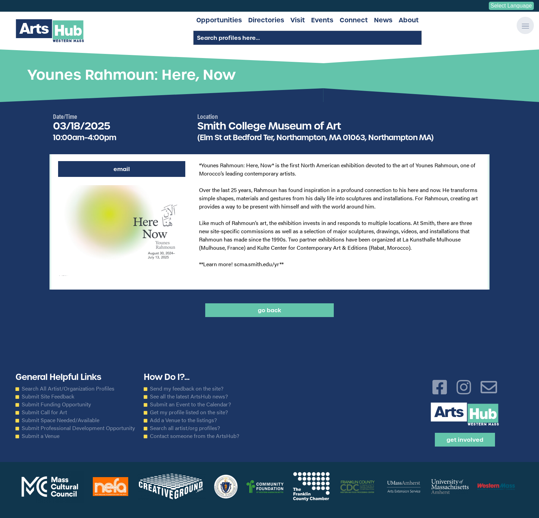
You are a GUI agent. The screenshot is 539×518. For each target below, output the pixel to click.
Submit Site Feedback (48, 396)
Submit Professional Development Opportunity (78, 428)
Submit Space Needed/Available (60, 420)
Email (121, 169)
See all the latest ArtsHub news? (189, 396)
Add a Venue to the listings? (183, 420)
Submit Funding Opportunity (56, 404)
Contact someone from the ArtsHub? (194, 436)
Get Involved (465, 439)
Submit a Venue (40, 436)
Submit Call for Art (44, 412)
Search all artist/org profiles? (185, 428)
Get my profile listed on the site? (189, 412)
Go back (269, 310)
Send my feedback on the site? (186, 388)
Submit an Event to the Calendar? (190, 404)
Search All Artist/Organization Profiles (68, 388)
